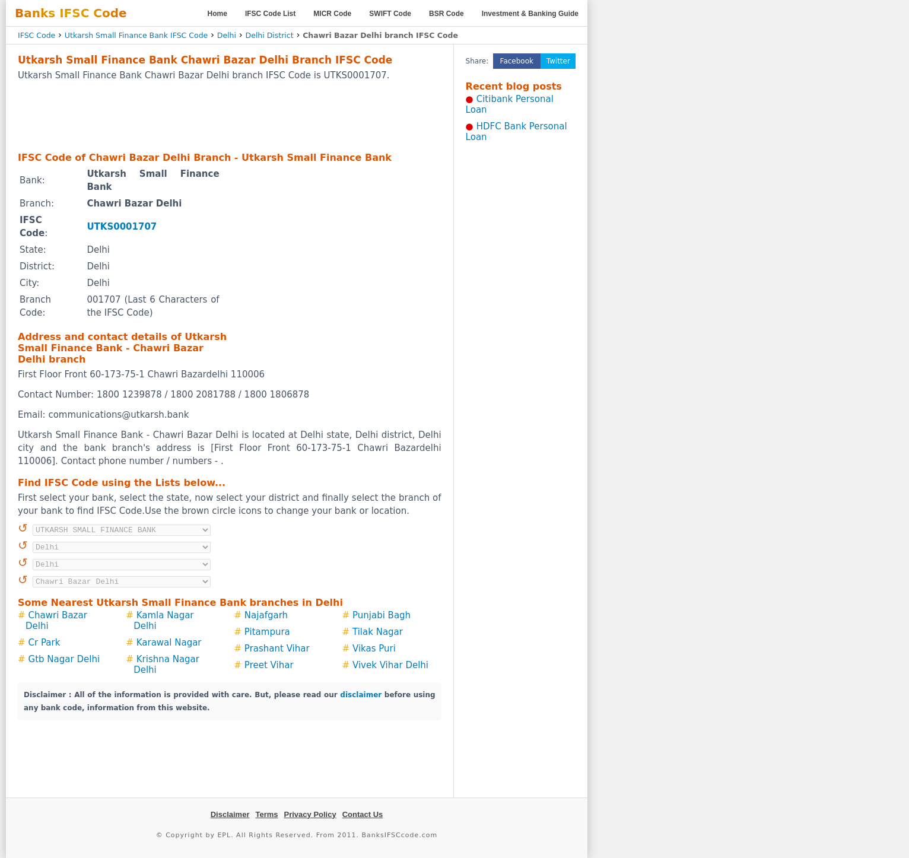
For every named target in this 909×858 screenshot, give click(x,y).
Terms (266, 814)
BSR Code (446, 13)
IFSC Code (36, 35)
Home (217, 13)
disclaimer (361, 695)
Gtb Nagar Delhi (64, 659)
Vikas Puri (374, 648)
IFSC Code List (270, 13)
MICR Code (332, 13)
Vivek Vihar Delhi (390, 665)
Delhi (226, 35)
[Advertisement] (230, 115)
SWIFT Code (390, 13)
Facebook (516, 61)
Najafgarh (266, 615)
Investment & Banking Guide (530, 13)
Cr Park (44, 642)
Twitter (558, 61)
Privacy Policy (310, 814)
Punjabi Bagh (381, 615)
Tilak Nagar (377, 632)
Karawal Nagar (169, 642)
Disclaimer (230, 814)
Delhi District (270, 35)
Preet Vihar (269, 665)
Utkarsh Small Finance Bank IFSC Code (136, 35)
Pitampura (267, 632)
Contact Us (362, 814)
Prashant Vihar (277, 648)
